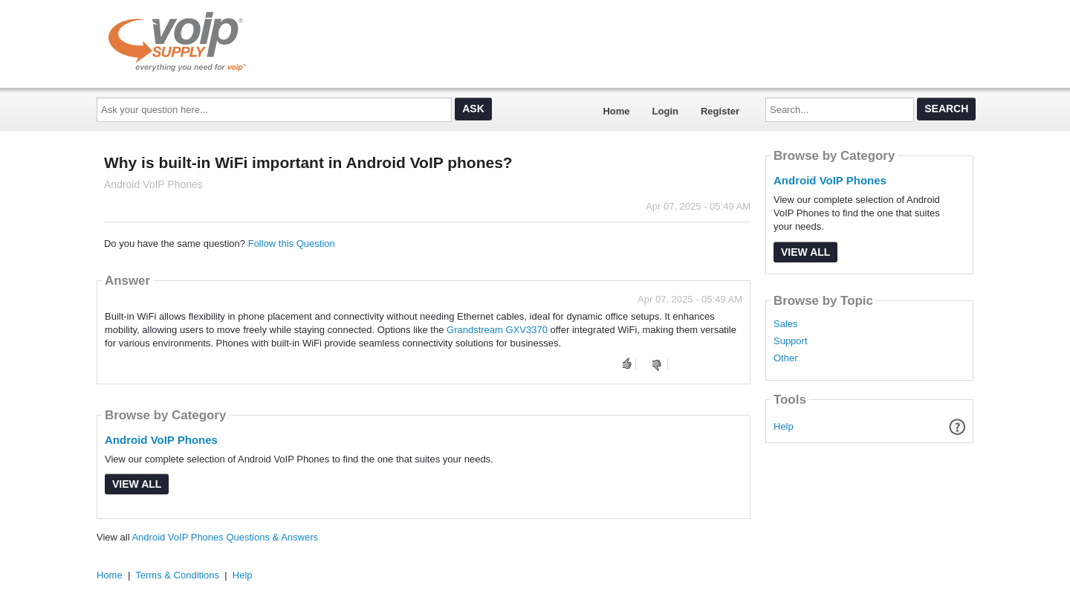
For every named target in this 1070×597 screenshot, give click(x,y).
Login (665, 111)
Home (616, 111)
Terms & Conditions (177, 575)
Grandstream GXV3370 (497, 329)
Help (784, 426)
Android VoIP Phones (161, 439)
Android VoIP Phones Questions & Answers (225, 537)
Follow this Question (291, 243)
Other (786, 358)
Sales (786, 324)
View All (136, 484)
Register (720, 111)
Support (791, 341)
